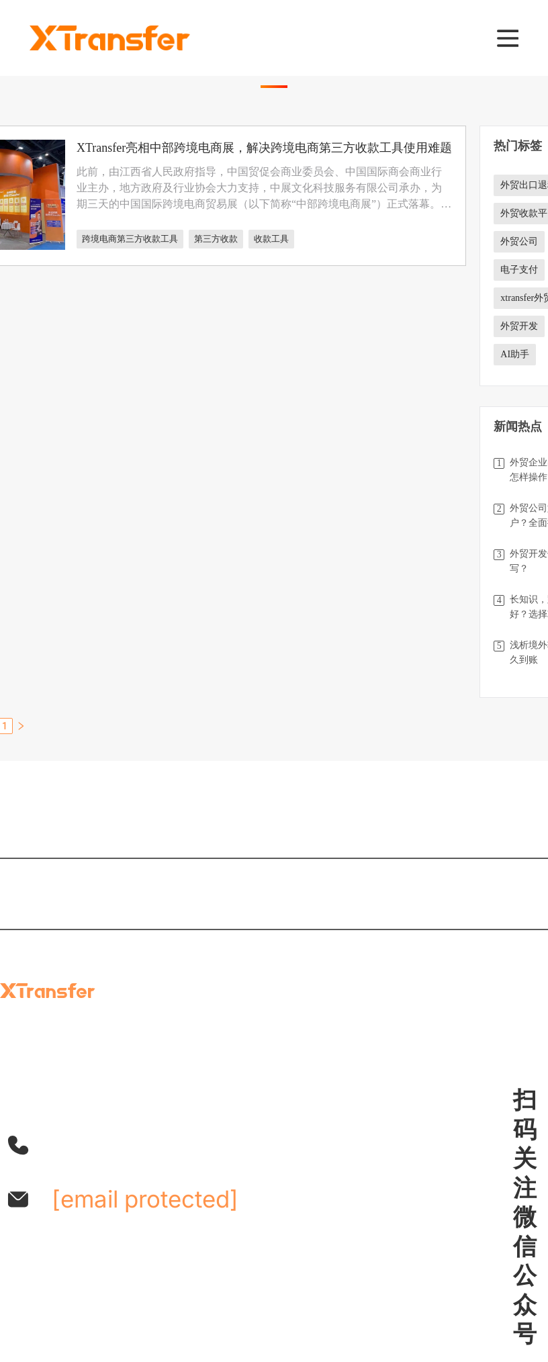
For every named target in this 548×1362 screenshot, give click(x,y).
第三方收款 (216, 239)
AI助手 (514, 354)
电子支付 (519, 270)
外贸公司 (519, 241)
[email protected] (145, 1199)
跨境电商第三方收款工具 (130, 239)
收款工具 (271, 239)
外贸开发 (519, 326)
